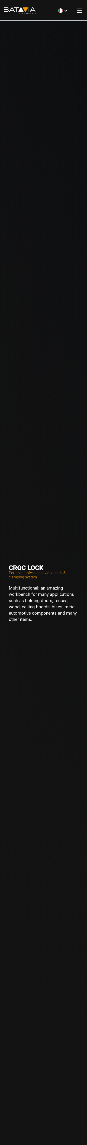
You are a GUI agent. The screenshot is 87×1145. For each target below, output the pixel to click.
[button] (63, 11)
